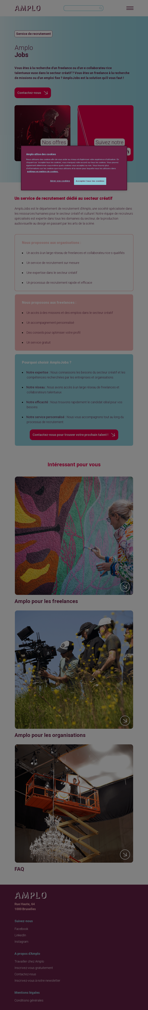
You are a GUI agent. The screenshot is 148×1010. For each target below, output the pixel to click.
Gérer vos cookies (60, 181)
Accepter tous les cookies (90, 181)
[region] (74, 168)
